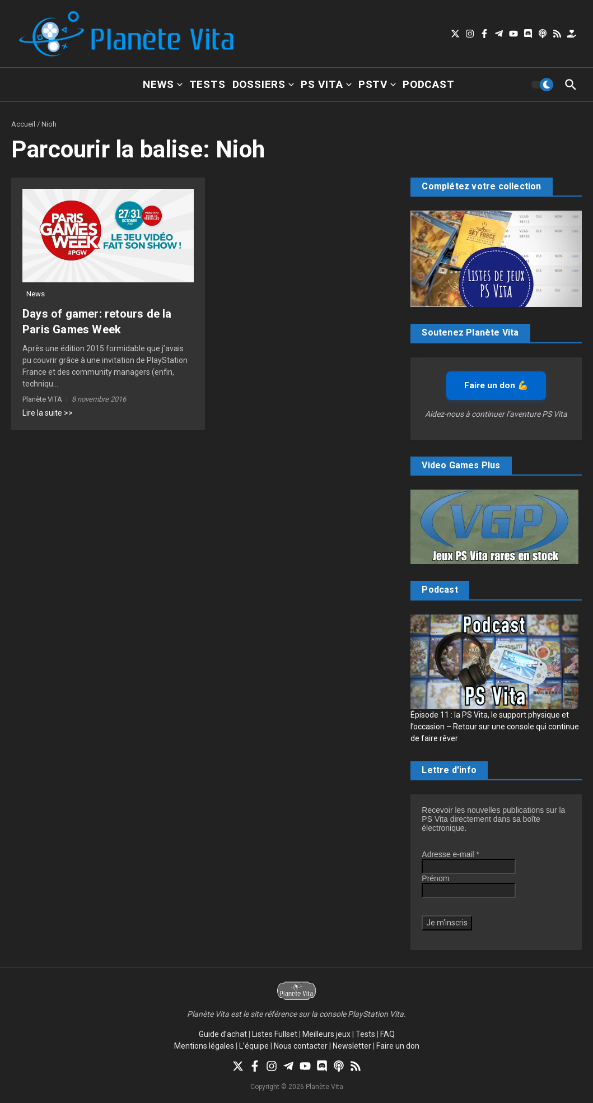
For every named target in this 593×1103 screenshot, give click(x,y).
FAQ (387, 1034)
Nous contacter (301, 1045)
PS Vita (326, 84)
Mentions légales (204, 1045)
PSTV (377, 84)
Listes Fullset (274, 1034)
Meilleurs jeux (326, 1034)
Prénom (435, 878)
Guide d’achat (223, 1034)
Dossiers (263, 84)
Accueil (23, 124)
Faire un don (397, 1045)
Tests (207, 84)
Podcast (429, 84)
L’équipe (254, 1045)
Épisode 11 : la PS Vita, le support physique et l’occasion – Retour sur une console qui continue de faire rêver (494, 726)
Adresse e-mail (450, 854)
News (162, 84)
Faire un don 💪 (496, 385)
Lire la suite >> (47, 412)
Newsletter (352, 1045)
